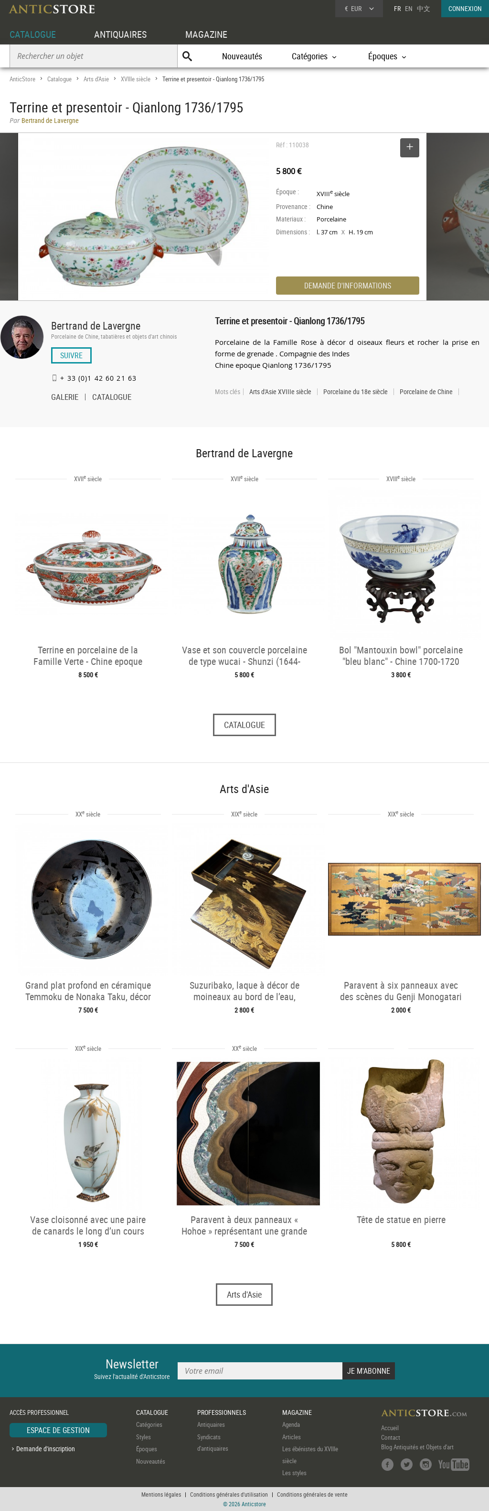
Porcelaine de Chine (426, 391)
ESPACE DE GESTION (58, 1430)
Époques (146, 1449)
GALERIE (64, 398)
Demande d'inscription (45, 1448)
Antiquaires (211, 1424)
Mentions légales (161, 1494)
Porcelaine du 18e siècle (355, 391)
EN (409, 8)
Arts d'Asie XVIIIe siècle (280, 391)
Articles (291, 1437)
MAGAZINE (206, 34)
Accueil (390, 1427)
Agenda (291, 1424)
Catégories (149, 1424)
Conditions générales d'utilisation (229, 1494)
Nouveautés (242, 56)
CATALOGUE (33, 34)
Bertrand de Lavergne (95, 325)
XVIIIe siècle (135, 79)
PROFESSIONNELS (221, 1412)
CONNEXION (465, 8)
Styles (143, 1437)
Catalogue (59, 79)
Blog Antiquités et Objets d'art (417, 1447)
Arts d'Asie (96, 79)
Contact (390, 1437)
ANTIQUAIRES (120, 34)
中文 (423, 8)
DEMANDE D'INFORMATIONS (347, 285)
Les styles (294, 1472)
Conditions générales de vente (312, 1494)
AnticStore (22, 79)
